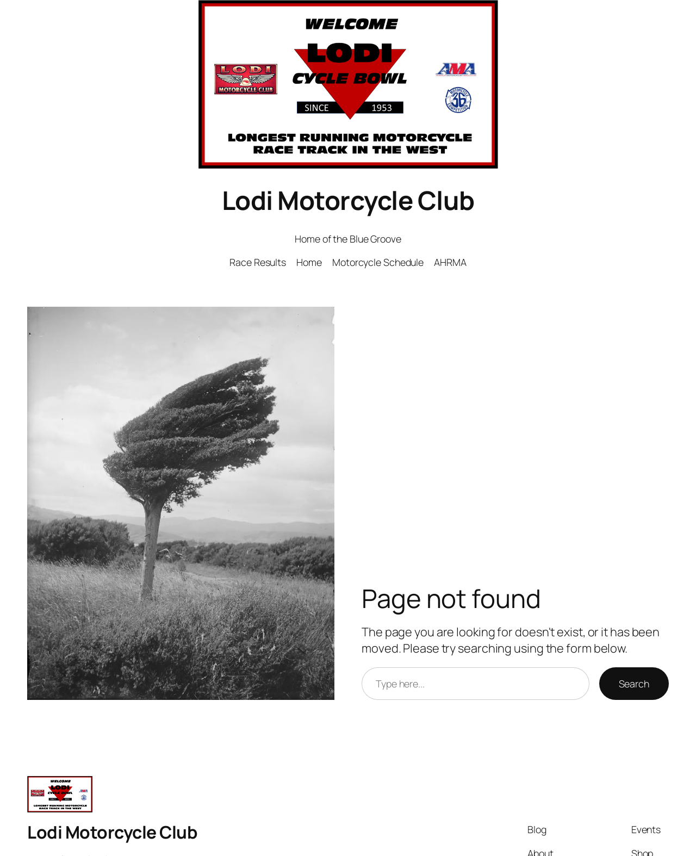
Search (634, 683)
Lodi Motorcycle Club (348, 200)
